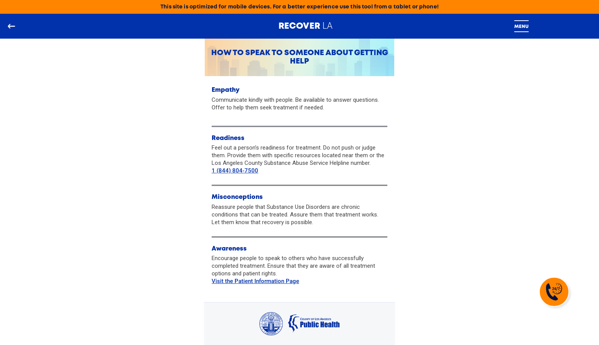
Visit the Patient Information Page (255, 281)
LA (305, 26)
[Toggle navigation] (521, 26)
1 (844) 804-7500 (235, 170)
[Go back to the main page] (11, 26)
